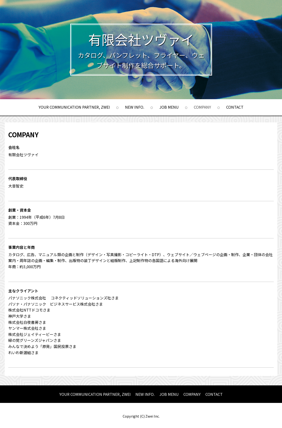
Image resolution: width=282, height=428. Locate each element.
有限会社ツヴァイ (141, 39)
